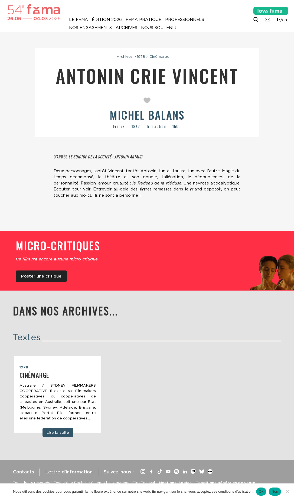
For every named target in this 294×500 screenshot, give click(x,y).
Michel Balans (147, 115)
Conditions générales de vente (225, 482)
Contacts (23, 471)
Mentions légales (175, 482)
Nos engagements (90, 27)
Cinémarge (159, 56)
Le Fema (78, 19)
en (284, 19)
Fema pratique (143, 19)
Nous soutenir (159, 27)
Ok (261, 491)
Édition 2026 (107, 19)
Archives (126, 27)
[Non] (287, 491)
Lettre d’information (69, 471)
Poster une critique (41, 276)
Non (275, 491)
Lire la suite (58, 432)
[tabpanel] (57, 394)
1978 (141, 56)
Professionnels (184, 19)
